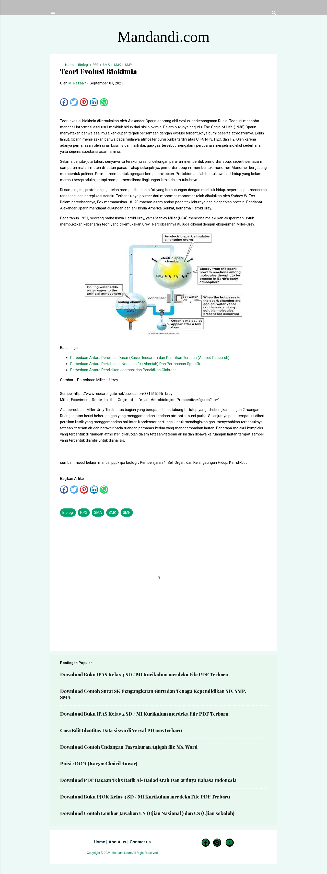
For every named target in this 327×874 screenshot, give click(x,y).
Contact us (140, 842)
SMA (98, 512)
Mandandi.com (163, 36)
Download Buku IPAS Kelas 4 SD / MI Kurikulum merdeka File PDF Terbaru (144, 714)
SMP (127, 512)
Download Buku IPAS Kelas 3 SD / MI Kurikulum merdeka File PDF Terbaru (144, 674)
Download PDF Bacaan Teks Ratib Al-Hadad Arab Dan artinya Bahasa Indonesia (148, 780)
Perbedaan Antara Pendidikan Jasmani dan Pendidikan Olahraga (123, 370)
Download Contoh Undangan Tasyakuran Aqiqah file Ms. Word (128, 747)
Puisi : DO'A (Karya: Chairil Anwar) (98, 763)
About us (117, 842)
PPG (83, 512)
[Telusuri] (274, 14)
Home (99, 842)
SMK (112, 512)
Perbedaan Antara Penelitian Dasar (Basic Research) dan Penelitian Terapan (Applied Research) (149, 357)
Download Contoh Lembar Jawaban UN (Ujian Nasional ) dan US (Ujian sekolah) (147, 813)
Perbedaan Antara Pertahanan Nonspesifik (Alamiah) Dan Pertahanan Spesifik (135, 363)
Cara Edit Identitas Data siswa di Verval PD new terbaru (121, 730)
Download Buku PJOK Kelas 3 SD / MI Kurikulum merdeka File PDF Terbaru (145, 797)
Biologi (68, 512)
